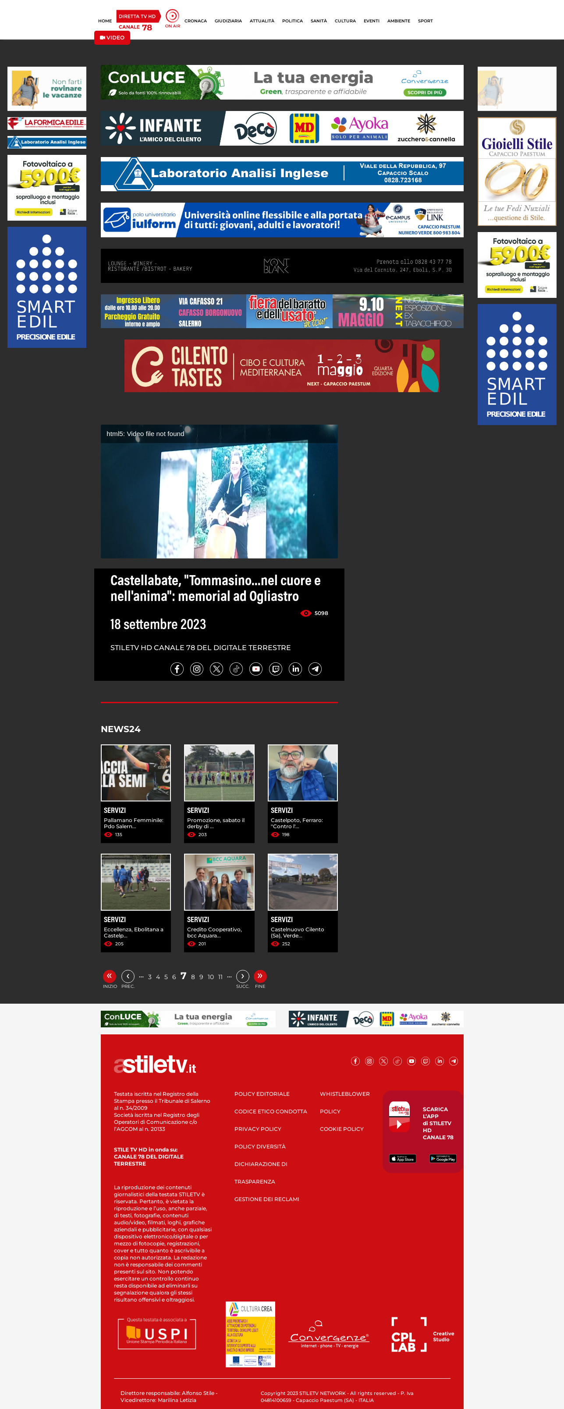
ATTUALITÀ (262, 20)
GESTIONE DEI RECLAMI (266, 1199)
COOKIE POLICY (342, 1129)
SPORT (425, 20)
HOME (105, 20)
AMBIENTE (398, 20)
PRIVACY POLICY (257, 1129)
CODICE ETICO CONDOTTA (270, 1111)
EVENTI (372, 20)
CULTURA (345, 20)
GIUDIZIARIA (228, 20)
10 (211, 977)
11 (220, 977)
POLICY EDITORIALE (262, 1094)
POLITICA (292, 20)
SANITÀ (319, 20)
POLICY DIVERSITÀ (260, 1146)
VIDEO (112, 37)
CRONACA (195, 20)
